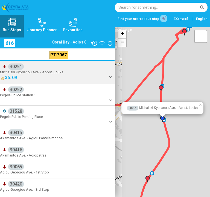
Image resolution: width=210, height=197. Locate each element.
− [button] (122, 43)
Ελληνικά (181, 19)
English (201, 19)
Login (125, 30)
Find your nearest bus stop (142, 18)
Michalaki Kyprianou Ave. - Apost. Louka (162, 108)
